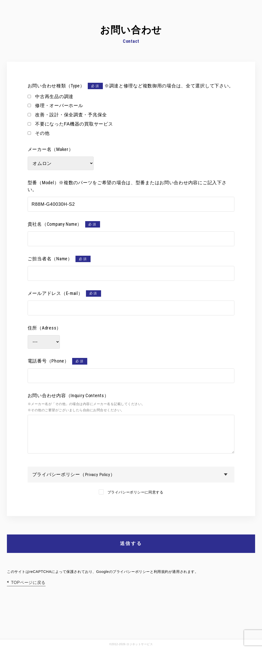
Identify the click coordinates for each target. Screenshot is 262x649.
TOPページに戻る (28, 582)
